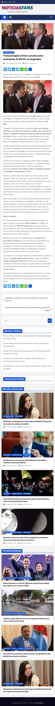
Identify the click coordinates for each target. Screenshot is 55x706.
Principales (19, 416)
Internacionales (9, 52)
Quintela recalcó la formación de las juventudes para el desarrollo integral (27, 309)
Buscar (50, 321)
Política (20, 578)
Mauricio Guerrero (29, 63)
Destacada (7, 455)
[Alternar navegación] (10, 17)
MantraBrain (40, 703)
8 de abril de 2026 (10, 427)
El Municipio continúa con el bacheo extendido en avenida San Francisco (26, 299)
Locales (14, 578)
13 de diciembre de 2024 (12, 63)
